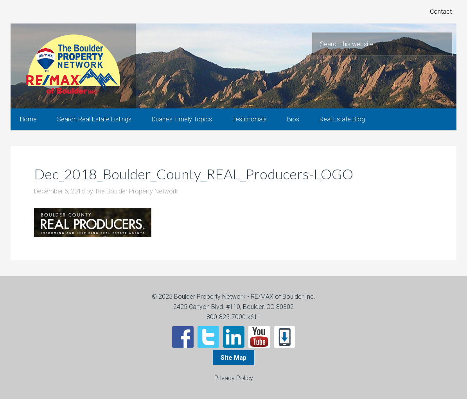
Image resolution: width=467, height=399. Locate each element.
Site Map (233, 357)
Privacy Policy (233, 378)
